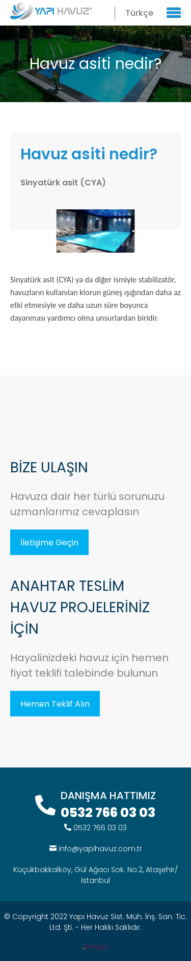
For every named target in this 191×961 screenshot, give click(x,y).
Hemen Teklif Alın (55, 704)
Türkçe (139, 13)
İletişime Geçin (49, 542)
